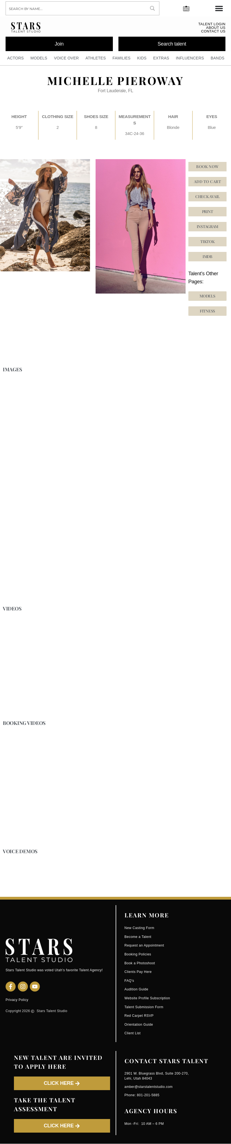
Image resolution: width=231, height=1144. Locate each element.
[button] (207, 242)
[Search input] (76, 8)
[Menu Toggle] (219, 8)
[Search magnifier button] (152, 8)
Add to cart (207, 181)
